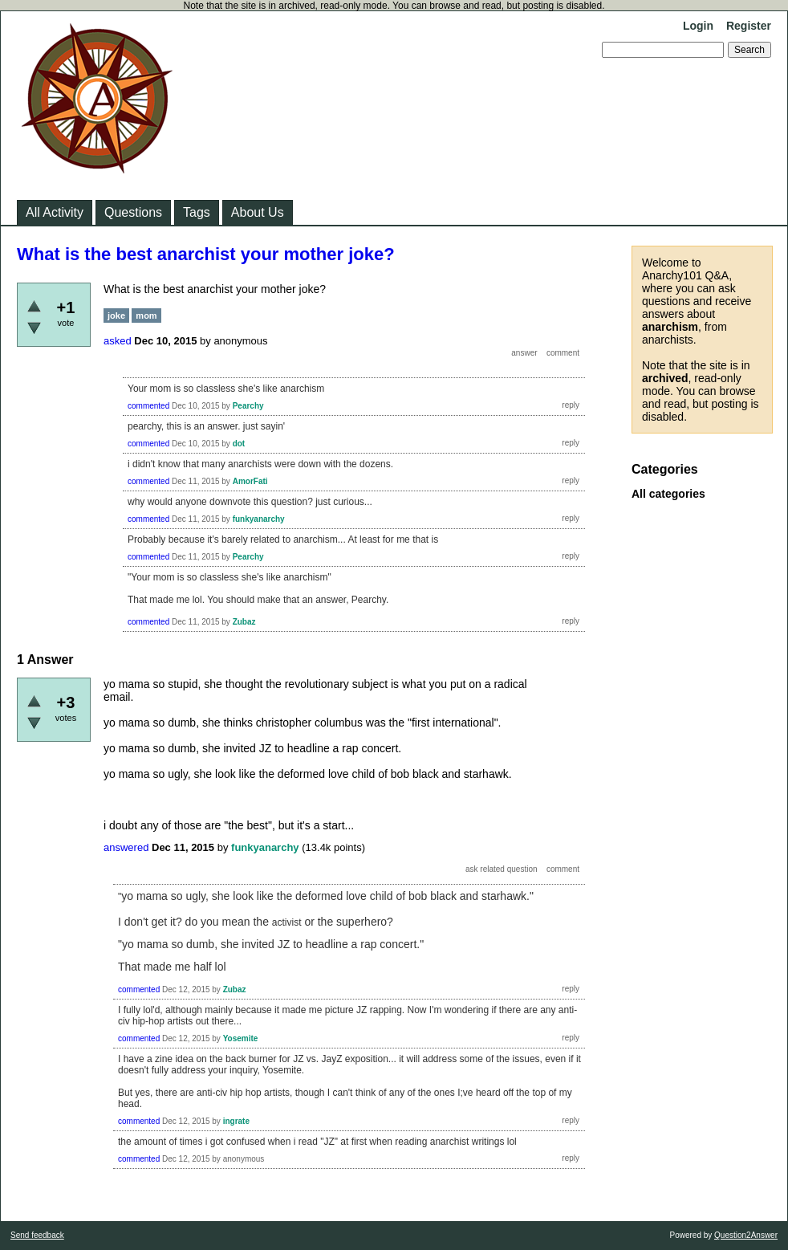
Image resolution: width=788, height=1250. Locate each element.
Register (748, 25)
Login (698, 25)
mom (146, 315)
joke (116, 315)
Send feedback (37, 1235)
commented (148, 405)
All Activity (54, 212)
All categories (668, 493)
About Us (257, 212)
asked (118, 341)
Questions (133, 212)
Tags (196, 212)
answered (126, 847)
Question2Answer (746, 1235)
